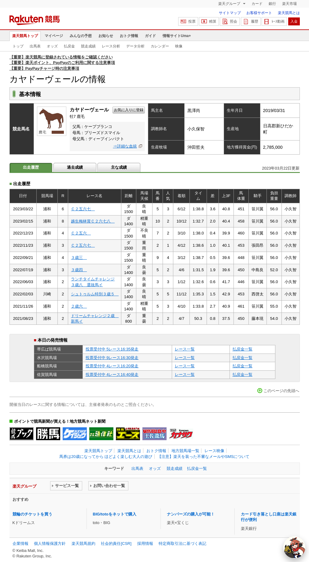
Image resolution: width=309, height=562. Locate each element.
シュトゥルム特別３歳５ (95, 294)
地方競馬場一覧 (185, 450)
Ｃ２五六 (81, 233)
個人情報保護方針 (50, 543)
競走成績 (88, 46)
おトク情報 (129, 36)
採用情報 (145, 543)
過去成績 (75, 167)
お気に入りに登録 (128, 110)
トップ (18, 46)
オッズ (52, 46)
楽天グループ (229, 4)
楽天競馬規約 (83, 543)
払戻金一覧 (242, 349)
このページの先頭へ (281, 390)
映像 (178, 46)
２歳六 (79, 306)
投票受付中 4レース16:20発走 (112, 366)
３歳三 (79, 257)
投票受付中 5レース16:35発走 (112, 349)
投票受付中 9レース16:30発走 (112, 357)
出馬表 (35, 46)
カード (257, 4)
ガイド (150, 36)
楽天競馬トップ (25, 36)
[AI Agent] (294, 547)
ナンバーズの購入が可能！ (191, 514)
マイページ (54, 36)
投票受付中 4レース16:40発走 (112, 374)
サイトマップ (230, 13)
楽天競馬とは (289, 13)
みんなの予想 (81, 36)
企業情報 (20, 543)
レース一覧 (185, 349)
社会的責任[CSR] (116, 543)
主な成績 (119, 167)
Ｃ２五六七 (83, 209)
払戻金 (69, 46)
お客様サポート (259, 13)
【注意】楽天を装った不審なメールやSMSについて (203, 456)
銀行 (272, 4)
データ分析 (135, 46)
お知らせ (105, 36)
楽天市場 (289, 4)
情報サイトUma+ (177, 36)
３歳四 (79, 270)
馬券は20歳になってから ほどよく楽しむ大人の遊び (105, 456)
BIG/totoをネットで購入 (114, 514)
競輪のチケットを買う (32, 514)
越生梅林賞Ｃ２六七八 (93, 221)
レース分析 (111, 46)
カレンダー (160, 46)
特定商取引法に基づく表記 (182, 543)
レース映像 (214, 450)
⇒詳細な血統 (125, 146)
